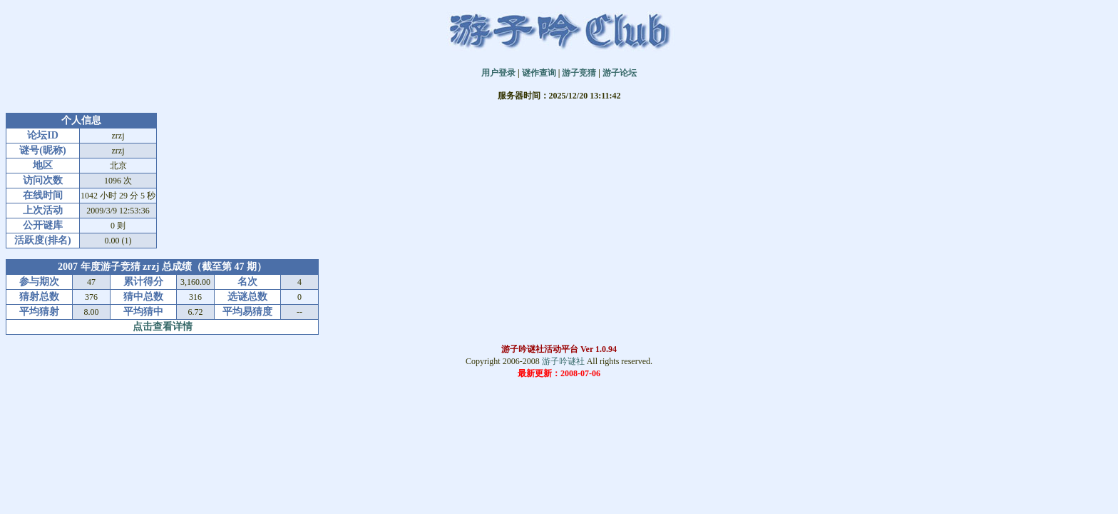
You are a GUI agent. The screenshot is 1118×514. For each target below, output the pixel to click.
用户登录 (498, 73)
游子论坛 (619, 73)
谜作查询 (539, 73)
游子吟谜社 (563, 361)
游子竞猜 (579, 73)
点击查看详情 (163, 326)
